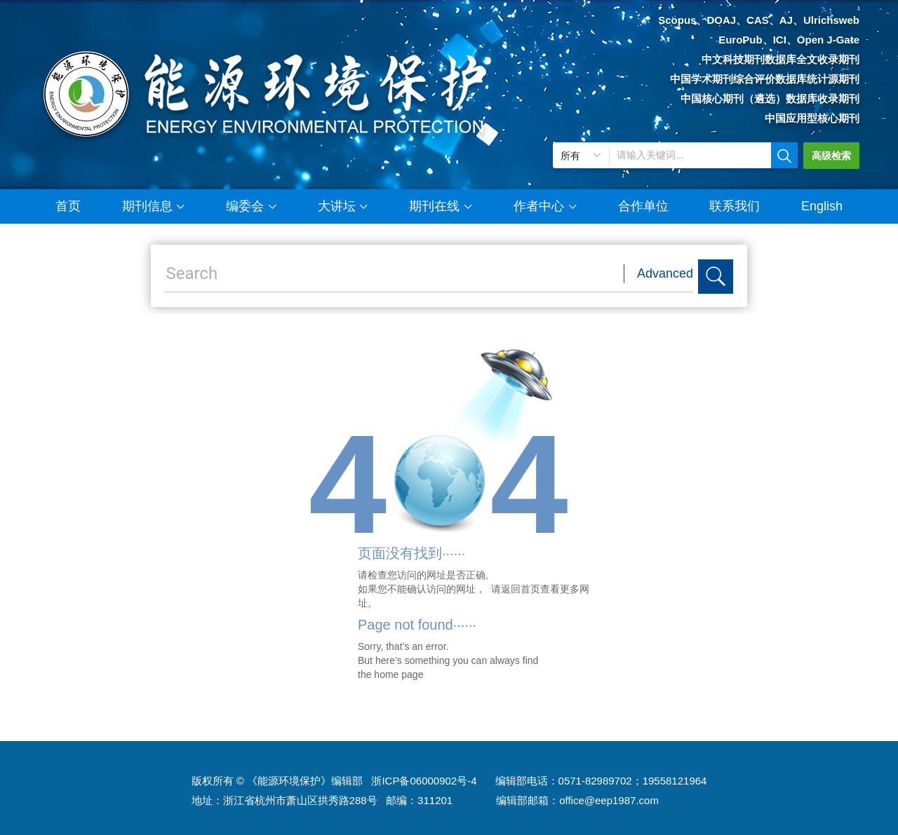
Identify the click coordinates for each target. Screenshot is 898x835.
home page (398, 674)
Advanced (665, 273)
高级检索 (831, 155)
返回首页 (520, 589)
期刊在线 (440, 201)
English (822, 206)
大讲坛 (343, 201)
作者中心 (545, 201)
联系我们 (734, 206)
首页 (68, 206)
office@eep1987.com (609, 800)
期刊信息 (153, 201)
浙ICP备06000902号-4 (423, 781)
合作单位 (643, 206)
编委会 (251, 201)
